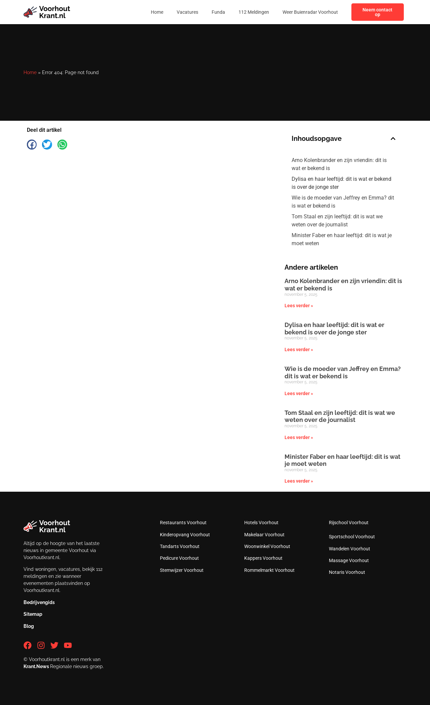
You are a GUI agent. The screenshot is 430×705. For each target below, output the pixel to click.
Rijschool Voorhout (349, 522)
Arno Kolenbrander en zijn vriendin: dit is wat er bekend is (339, 164)
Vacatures (187, 12)
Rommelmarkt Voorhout (269, 570)
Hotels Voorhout (261, 522)
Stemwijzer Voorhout (182, 570)
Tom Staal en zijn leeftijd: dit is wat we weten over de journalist (337, 220)
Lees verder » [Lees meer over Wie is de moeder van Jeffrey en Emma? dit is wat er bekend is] (299, 393)
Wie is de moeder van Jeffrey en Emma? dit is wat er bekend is (343, 202)
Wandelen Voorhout (349, 548)
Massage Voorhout (349, 560)
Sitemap (33, 614)
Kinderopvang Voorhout (185, 534)
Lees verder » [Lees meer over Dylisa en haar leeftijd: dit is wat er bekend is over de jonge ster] (299, 349)
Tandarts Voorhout (180, 546)
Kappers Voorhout (263, 558)
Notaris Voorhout (347, 572)
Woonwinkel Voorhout (267, 546)
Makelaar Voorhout (264, 534)
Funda (218, 12)
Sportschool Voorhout (352, 536)
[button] (32, 144)
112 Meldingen (254, 12)
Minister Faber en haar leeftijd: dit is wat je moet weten (342, 239)
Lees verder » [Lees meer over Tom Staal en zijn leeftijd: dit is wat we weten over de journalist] (299, 437)
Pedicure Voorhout (179, 558)
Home (157, 12)
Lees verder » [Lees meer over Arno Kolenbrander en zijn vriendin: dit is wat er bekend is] (299, 305)
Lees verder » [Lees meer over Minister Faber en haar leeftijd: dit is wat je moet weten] (299, 481)
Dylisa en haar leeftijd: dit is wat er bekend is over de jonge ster (341, 183)
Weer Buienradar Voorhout (310, 12)
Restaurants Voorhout (183, 522)
